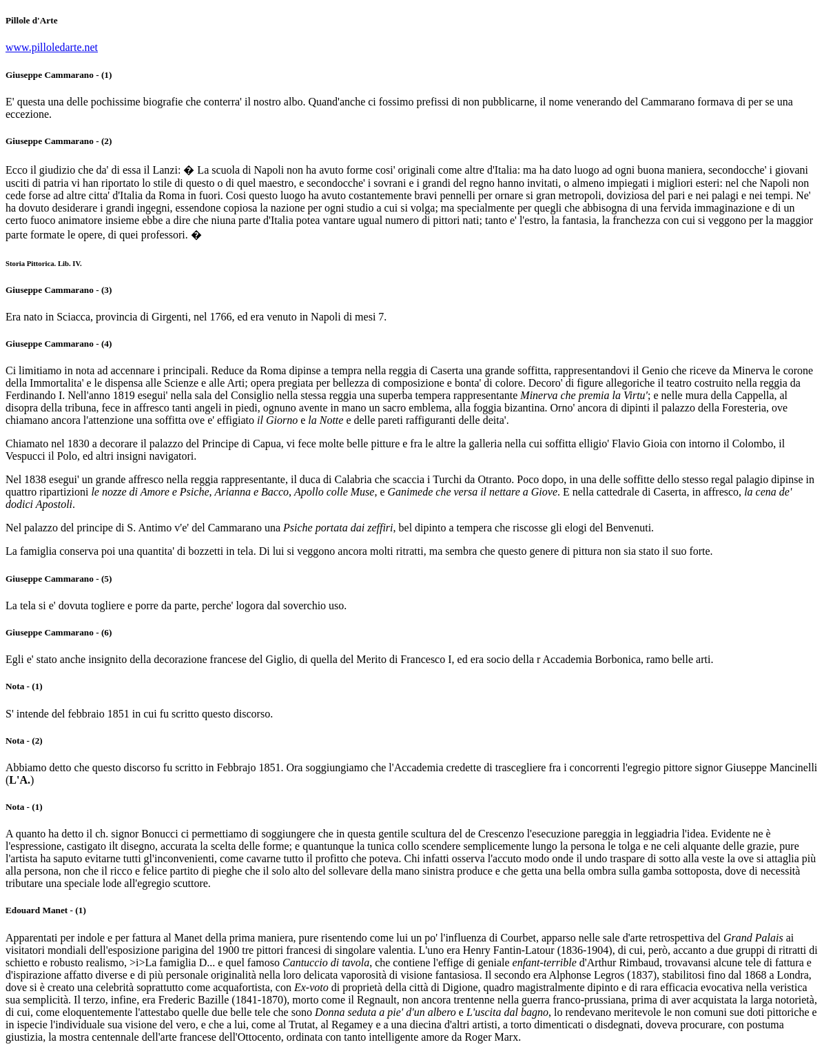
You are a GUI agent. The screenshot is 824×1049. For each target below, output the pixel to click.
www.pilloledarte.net (52, 47)
